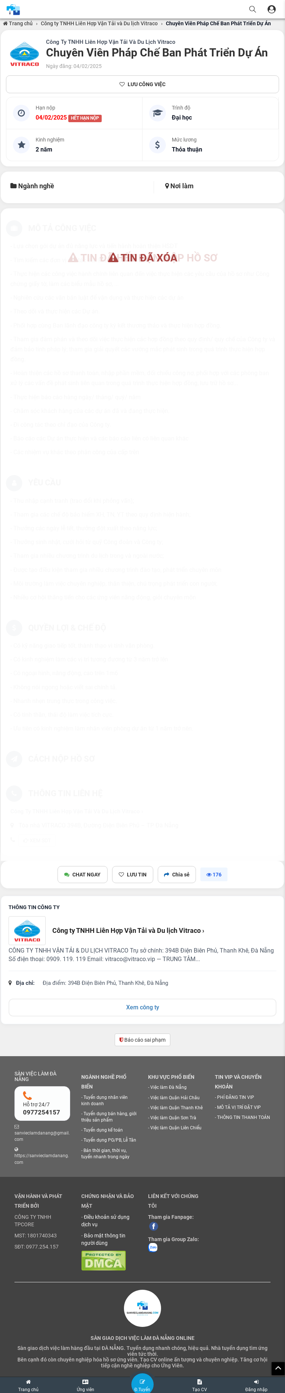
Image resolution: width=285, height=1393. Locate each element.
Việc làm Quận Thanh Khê (176, 1107)
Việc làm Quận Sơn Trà (173, 1117)
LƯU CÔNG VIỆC (142, 84)
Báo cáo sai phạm (142, 1040)
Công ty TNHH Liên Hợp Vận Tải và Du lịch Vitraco (99, 23)
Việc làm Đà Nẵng (168, 1087)
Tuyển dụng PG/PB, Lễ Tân (109, 1140)
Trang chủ (18, 23)
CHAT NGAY (83, 875)
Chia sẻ (176, 875)
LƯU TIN (132, 875)
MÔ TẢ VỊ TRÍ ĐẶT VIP (239, 1107)
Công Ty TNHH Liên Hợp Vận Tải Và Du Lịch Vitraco (111, 42)
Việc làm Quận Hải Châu (175, 1097)
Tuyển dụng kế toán (103, 1130)
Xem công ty (142, 1007)
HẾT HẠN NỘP (85, 118)
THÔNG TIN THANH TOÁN (243, 1117)
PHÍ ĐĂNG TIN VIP (235, 1097)
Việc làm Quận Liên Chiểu (176, 1127)
